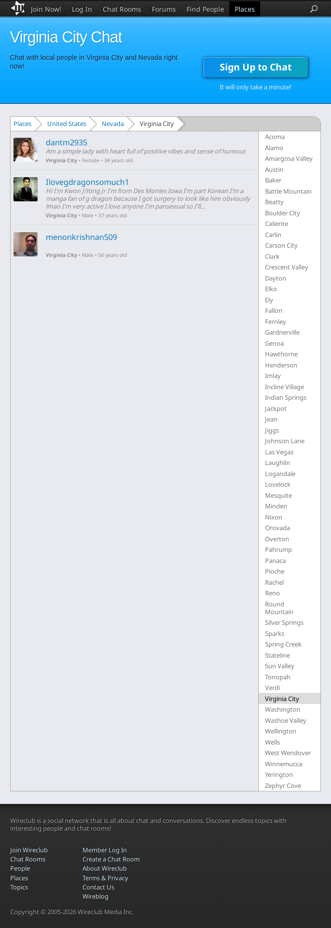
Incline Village (284, 386)
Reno (272, 593)
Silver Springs (284, 622)
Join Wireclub (29, 850)
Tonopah (278, 677)
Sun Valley (279, 665)
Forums (164, 9)
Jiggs (272, 430)
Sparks (274, 633)
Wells (272, 742)
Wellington (280, 731)
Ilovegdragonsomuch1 (87, 182)
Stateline (277, 655)
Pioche (274, 571)
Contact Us (98, 887)
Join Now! (46, 9)
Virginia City (61, 160)
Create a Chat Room (111, 859)
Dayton (275, 278)
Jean (271, 419)
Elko (271, 288)
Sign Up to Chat (255, 66)
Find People (205, 9)
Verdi (272, 687)
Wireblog (95, 896)
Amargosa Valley (289, 158)
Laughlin (277, 462)
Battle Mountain (288, 191)
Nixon (273, 517)
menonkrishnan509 (81, 237)
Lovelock (278, 484)
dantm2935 (66, 142)
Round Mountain (279, 608)
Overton (277, 538)
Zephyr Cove (283, 785)
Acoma (275, 136)
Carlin (273, 234)
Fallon (273, 310)
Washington (282, 709)
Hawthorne (281, 354)
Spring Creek (283, 644)
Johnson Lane (285, 440)
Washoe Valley (285, 720)
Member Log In (104, 850)
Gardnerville (282, 332)
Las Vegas (279, 452)
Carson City (281, 245)
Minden (276, 506)
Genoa (274, 343)
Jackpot (276, 408)
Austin (274, 169)
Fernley (275, 321)
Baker (273, 180)
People (20, 868)
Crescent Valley (286, 267)
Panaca (275, 560)
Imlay (273, 375)
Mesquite (278, 495)
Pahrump (278, 549)
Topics (19, 887)
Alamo (274, 147)
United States (66, 123)
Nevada (113, 123)
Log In (82, 9)
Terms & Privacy (105, 878)
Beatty (274, 201)
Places (245, 9)
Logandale (280, 473)
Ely (269, 299)
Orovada (277, 527)
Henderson (281, 365)
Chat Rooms (122, 9)
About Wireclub (104, 868)
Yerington (279, 774)
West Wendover (288, 752)
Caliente (276, 223)
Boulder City (282, 213)
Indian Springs (285, 397)
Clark (272, 256)
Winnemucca (283, 763)
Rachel (274, 582)
